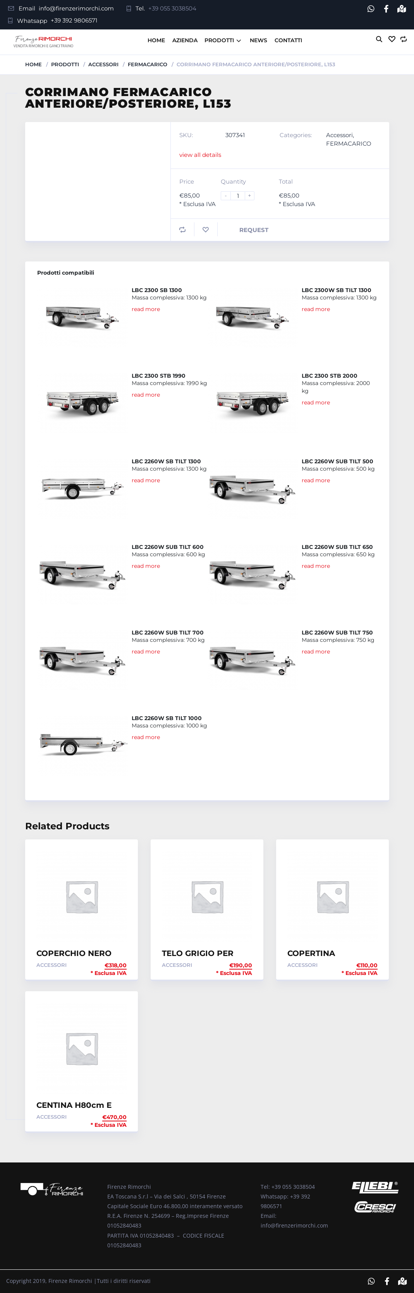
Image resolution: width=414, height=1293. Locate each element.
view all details (200, 154)
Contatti (288, 40)
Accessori (103, 64)
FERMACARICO (147, 64)
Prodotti (219, 40)
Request (253, 230)
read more (146, 309)
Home (156, 40)
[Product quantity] (240, 195)
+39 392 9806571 (74, 20)
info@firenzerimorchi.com (76, 8)
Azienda (185, 40)
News (258, 40)
